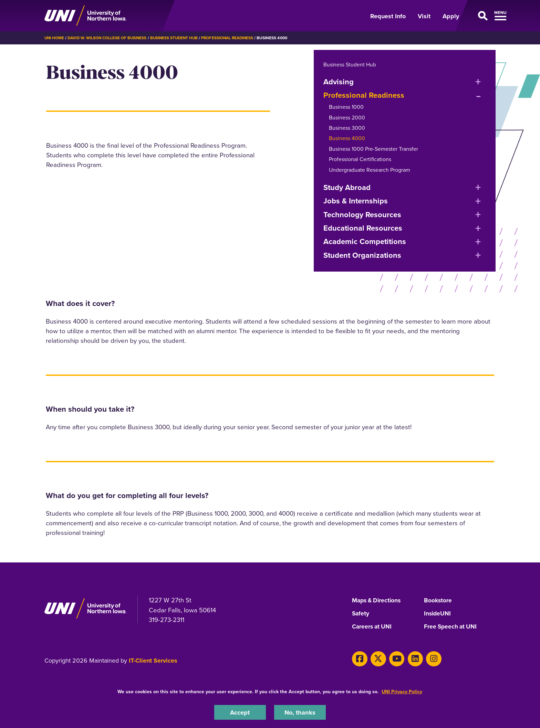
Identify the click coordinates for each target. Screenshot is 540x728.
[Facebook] (359, 658)
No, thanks (300, 712)
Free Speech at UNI (451, 627)
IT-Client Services (153, 660)
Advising (338, 81)
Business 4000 (347, 138)
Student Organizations (362, 255)
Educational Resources (362, 228)
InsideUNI (438, 614)
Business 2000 (347, 117)
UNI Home (54, 38)
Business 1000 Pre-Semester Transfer (373, 149)
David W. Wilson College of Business (108, 38)
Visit (424, 16)
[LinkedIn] (411, 658)
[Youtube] (394, 658)
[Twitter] (377, 658)
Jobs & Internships (355, 201)
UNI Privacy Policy (402, 691)
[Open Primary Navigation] (481, 15)
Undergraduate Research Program (369, 169)
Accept (240, 712)
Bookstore (438, 601)
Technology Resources (362, 214)
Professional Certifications (360, 159)
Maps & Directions (378, 601)
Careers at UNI (372, 627)
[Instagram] (429, 658)
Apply (451, 16)
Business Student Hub (178, 38)
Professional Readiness (233, 38)
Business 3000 (347, 128)
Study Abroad (347, 187)
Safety (361, 614)
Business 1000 (346, 107)
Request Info (388, 16)
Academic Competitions (364, 241)
